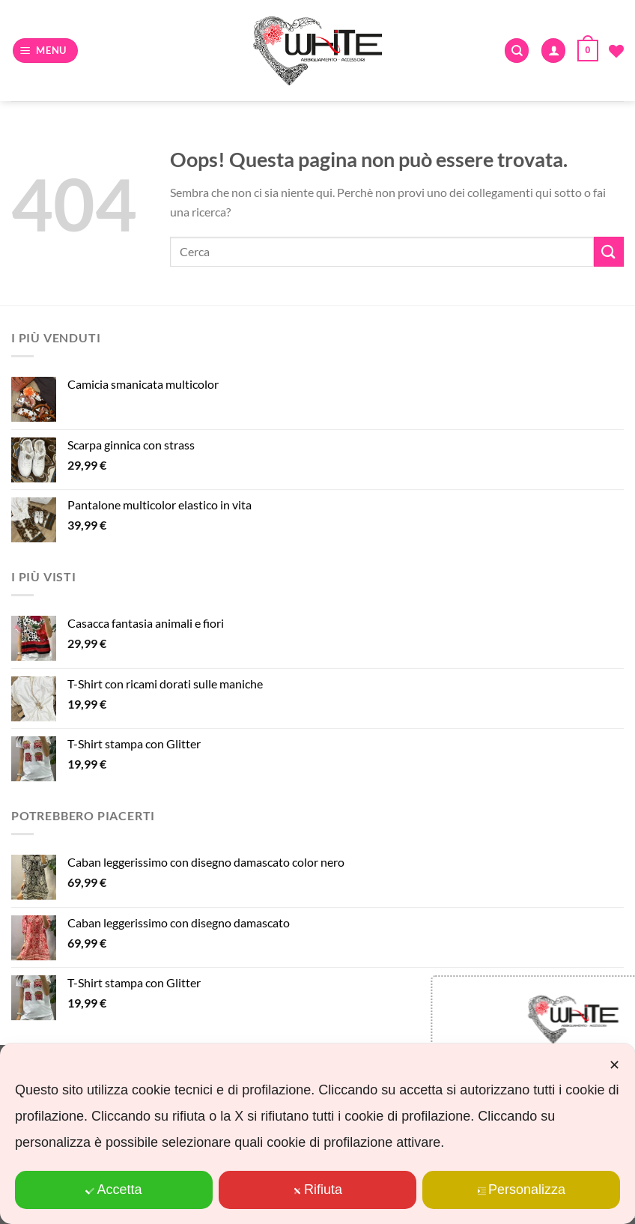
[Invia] (609, 251)
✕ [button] (614, 1065)
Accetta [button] (113, 1189)
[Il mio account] (553, 50)
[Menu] (46, 50)
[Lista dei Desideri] (616, 50)
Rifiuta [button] (317, 1189)
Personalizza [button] (521, 1189)
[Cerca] (517, 50)
